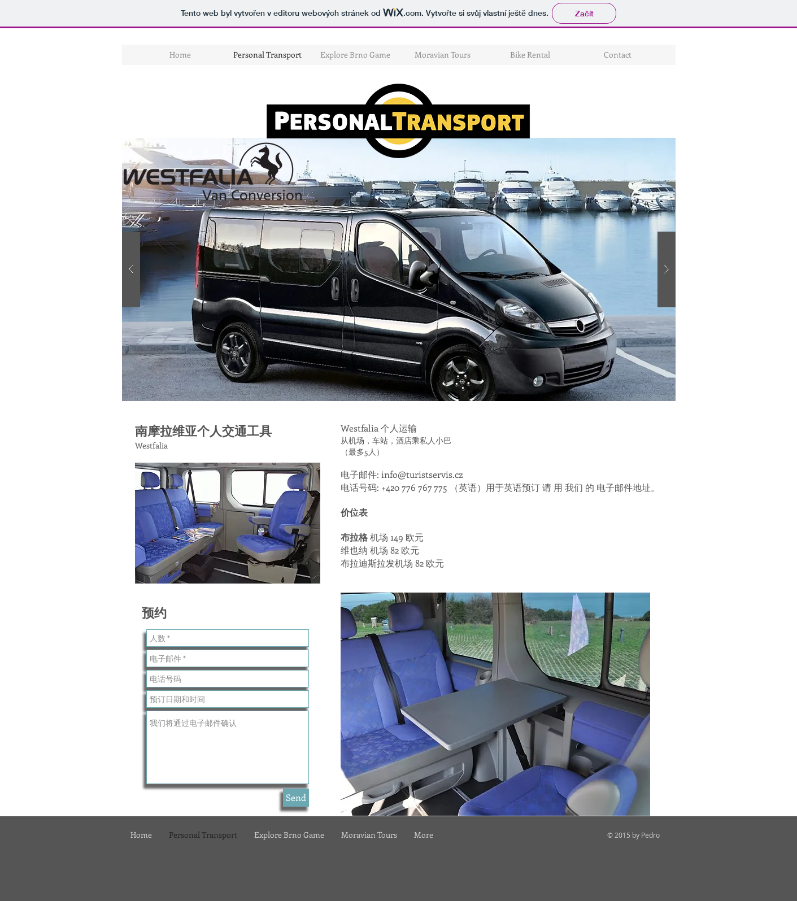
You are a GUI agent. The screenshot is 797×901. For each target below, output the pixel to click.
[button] (399, 269)
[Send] (296, 798)
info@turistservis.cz (422, 474)
